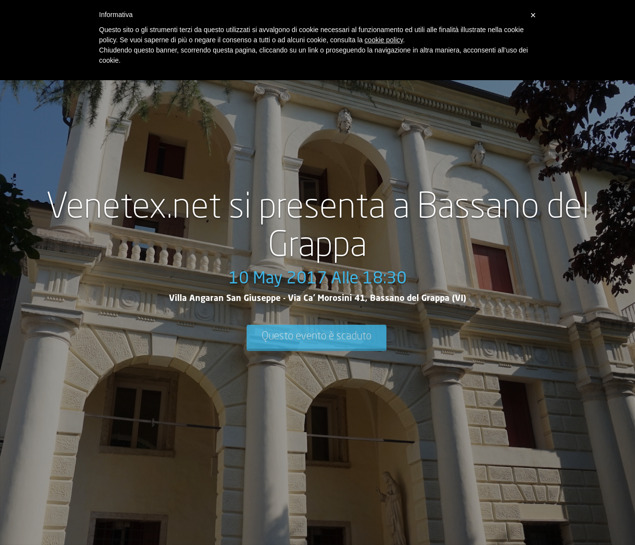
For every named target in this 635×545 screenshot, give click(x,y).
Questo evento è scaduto (316, 336)
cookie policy (384, 40)
